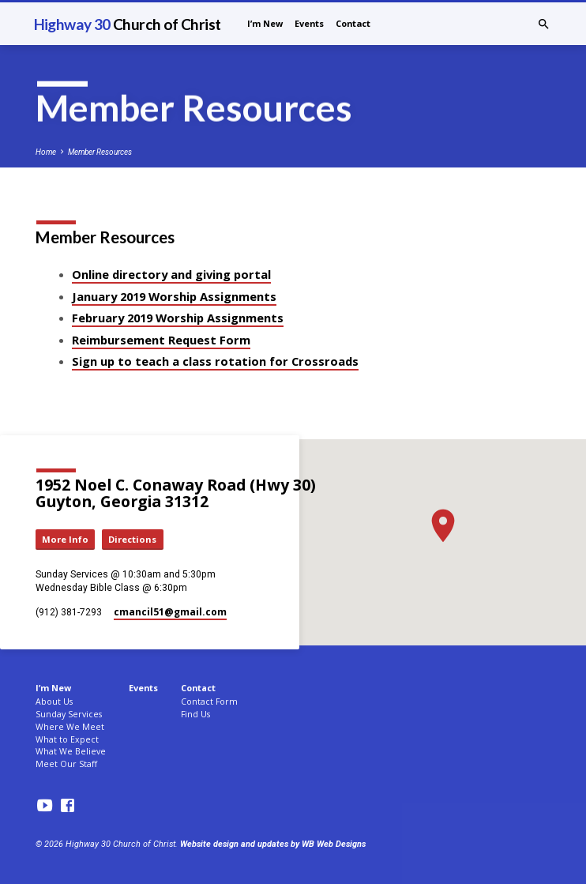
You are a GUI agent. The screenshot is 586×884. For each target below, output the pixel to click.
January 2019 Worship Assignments (174, 296)
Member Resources (100, 152)
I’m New (265, 23)
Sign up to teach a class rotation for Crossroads (215, 361)
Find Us (195, 714)
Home (46, 152)
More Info (65, 539)
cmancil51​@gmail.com (170, 612)
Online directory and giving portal (171, 274)
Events (309, 23)
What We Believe (71, 751)
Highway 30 (127, 24)
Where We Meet (70, 726)
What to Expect (67, 739)
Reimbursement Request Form (161, 340)
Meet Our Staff (66, 763)
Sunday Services (69, 714)
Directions (132, 539)
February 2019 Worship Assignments (178, 317)
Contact (353, 23)
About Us (54, 701)
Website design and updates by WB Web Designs (273, 844)
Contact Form (209, 701)
